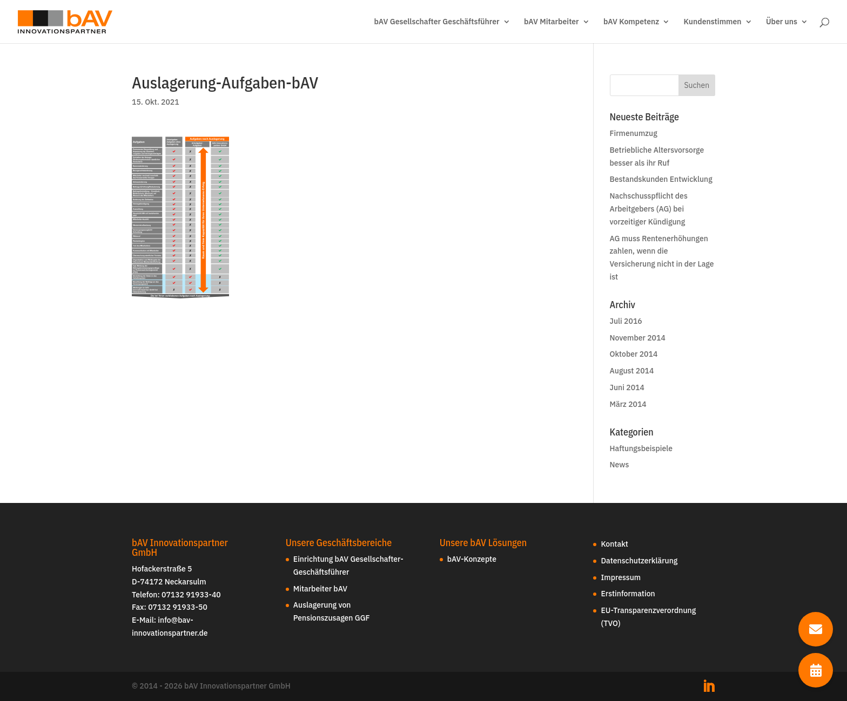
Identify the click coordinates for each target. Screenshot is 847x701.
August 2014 (632, 371)
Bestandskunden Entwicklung (661, 179)
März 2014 (628, 404)
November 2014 (638, 338)
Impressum (621, 577)
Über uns (781, 22)
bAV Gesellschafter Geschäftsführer (436, 22)
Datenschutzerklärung (639, 561)
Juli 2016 (626, 321)
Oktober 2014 (634, 354)
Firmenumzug (633, 133)
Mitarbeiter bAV (320, 589)
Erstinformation (628, 593)
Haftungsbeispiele (641, 448)
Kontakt (614, 544)
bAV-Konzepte (471, 559)
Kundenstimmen (713, 22)
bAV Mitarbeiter (551, 22)
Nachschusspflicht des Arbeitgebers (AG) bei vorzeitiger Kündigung (649, 209)
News (619, 464)
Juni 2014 (627, 387)
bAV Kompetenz (631, 22)
